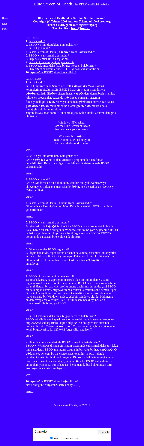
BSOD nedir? (37, 41)
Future (5, 28)
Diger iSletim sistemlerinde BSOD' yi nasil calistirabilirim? (64, 69)
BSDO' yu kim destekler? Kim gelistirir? (53, 44)
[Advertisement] (130, 206)
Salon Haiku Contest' (92, 112)
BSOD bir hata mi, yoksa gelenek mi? (51, 62)
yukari (29, 149)
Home (5, 17)
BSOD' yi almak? (39, 48)
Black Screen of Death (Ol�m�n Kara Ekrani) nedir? (62, 52)
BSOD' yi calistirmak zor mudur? (49, 55)
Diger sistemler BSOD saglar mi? (49, 58)
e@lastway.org (88, 24)
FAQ (4, 23)
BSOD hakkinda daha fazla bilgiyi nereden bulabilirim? (62, 65)
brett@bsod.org (81, 28)
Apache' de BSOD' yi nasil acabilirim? (53, 72)
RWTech (86, 405)
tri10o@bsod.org (100, 21)
